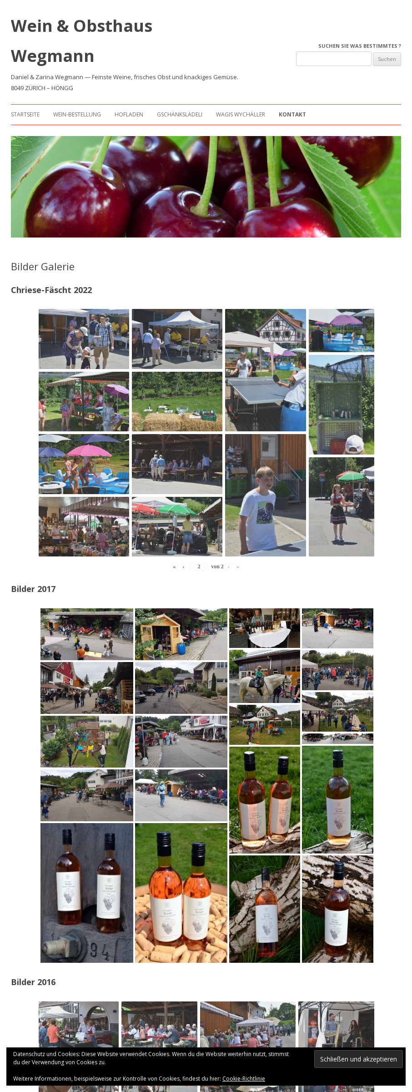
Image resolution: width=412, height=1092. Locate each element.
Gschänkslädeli (179, 114)
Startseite (25, 114)
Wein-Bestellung (77, 114)
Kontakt (292, 114)
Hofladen (129, 114)
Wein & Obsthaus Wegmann (81, 41)
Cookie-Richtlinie (243, 1078)
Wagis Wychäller (240, 114)
